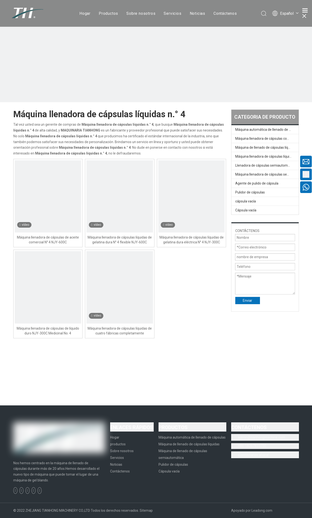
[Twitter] (27, 490)
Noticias (197, 13)
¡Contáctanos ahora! (253, 455)
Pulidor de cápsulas (250, 192)
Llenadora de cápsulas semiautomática (265, 165)
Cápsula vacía (245, 210)
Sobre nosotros (140, 13)
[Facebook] (15, 490)
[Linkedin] (21, 490)
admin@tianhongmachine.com (261, 437)
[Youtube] (33, 490)
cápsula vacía (245, 201)
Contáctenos (225, 13)
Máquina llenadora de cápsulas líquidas (265, 156)
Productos (108, 13)
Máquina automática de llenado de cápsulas (267, 129)
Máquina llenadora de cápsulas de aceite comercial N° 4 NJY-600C (48, 239)
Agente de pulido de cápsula (256, 183)
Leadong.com (261, 510)
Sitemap (146, 510)
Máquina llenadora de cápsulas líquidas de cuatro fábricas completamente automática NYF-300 (120, 331)
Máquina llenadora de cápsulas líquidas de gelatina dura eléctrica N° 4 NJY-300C (192, 239)
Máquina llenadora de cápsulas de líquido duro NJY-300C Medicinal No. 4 (48, 330)
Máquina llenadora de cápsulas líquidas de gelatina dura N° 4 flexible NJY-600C (120, 239)
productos (118, 444)
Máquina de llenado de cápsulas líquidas (265, 147)
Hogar (85, 13)
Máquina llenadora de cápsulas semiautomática (267, 174)
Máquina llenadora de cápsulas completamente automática (267, 138)
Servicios (172, 13)
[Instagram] (40, 490)
